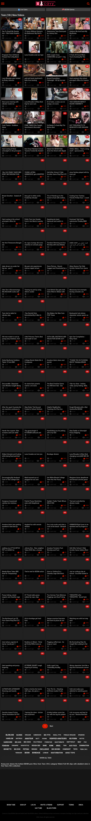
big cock (27, 742)
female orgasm (70, 735)
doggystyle (25, 745)
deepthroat (71, 742)
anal (58, 746)
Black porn (51, 808)
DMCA (81, 805)
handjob (9, 738)
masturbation (57, 753)
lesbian (45, 753)
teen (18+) (83, 749)
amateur (29, 739)
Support (60, 805)
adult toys (70, 753)
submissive (37, 735)
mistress (19, 738)
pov (85, 742)
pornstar (48, 742)
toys (75, 749)
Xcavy (41, 817)
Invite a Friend (46, 805)
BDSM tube (11, 805)
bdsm (27, 753)
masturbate (59, 742)
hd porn (73, 739)
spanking (81, 735)
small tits (57, 735)
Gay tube (38, 808)
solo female (37, 742)
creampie (15, 745)
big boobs (56, 749)
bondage (36, 753)
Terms (71, 805)
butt (37, 738)
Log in (33, 805)
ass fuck (73, 746)
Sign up (23, 805)
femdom (5, 746)
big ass (18, 742)
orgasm (28, 735)
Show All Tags (45, 758)
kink (51, 746)
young (44, 738)
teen (64, 745)
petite (82, 738)
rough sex (36, 745)
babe (45, 745)
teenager (18, 753)
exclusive (44, 749)
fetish (26, 749)
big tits (47, 735)
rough (34, 749)
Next (51, 726)
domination (84, 745)
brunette (7, 749)
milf (79, 742)
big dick (17, 749)
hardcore (8, 742)
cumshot (67, 749)
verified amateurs (58, 739)
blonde (19, 735)
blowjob (10, 735)
